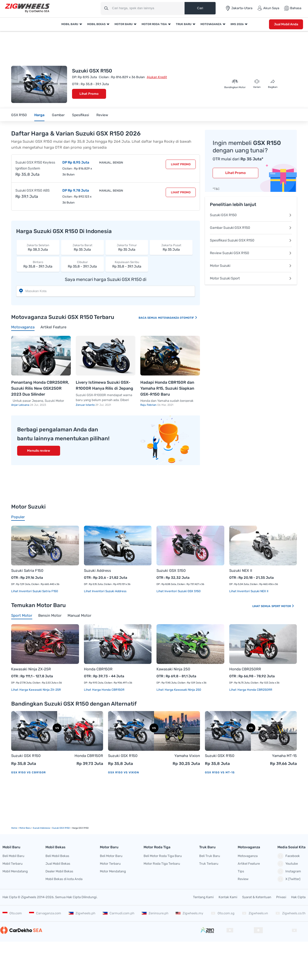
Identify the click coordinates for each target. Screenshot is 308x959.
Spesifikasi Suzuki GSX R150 (251, 240)
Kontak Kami (228, 897)
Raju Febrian (148, 405)
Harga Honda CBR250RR (254, 689)
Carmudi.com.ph (118, 913)
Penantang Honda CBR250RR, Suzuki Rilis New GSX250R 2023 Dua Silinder (40, 388)
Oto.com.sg (222, 913)
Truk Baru (184, 24)
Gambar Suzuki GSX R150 (251, 228)
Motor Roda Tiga (154, 24)
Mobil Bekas (96, 24)
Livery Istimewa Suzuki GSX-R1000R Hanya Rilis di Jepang (104, 385)
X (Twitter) (288, 879)
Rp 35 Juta (82, 247)
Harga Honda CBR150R (107, 689)
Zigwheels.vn (255, 913)
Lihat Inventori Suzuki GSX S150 (178, 591)
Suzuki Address (97, 570)
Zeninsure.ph (155, 913)
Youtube (287, 864)
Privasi (281, 897)
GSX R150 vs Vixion (123, 772)
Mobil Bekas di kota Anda (63, 879)
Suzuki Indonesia (41, 828)
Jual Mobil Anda (286, 24)
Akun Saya (268, 8)
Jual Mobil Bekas (57, 863)
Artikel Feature (249, 863)
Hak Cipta (298, 897)
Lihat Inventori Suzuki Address (105, 591)
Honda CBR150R (98, 669)
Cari (200, 8)
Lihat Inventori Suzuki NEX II (248, 591)
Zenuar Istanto (85, 405)
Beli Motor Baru (111, 856)
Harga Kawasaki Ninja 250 (182, 689)
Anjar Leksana (20, 405)
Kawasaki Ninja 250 (173, 669)
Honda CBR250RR (245, 669)
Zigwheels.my (189, 913)
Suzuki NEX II (240, 570)
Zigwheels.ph (82, 913)
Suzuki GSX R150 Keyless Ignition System (35, 165)
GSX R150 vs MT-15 (220, 772)
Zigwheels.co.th (290, 913)
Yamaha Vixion (187, 756)
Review (102, 115)
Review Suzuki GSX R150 (251, 253)
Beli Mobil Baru (13, 856)
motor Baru (25, 828)
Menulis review (38, 450)
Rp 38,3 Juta (38, 247)
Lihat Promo (89, 94)
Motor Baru (124, 24)
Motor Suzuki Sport (251, 278)
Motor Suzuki (251, 266)
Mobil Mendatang (15, 871)
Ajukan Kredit (157, 77)
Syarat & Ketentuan (256, 897)
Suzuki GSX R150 (251, 215)
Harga (39, 115)
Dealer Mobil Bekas (59, 871)
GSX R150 (19, 115)
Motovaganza (211, 24)
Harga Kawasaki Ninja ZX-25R (40, 689)
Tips (241, 871)
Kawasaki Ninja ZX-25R (31, 669)
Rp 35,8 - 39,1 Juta (38, 264)
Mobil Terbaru (12, 863)
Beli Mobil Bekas (57, 856)
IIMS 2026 (237, 24)
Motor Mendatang (113, 871)
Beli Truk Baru (209, 856)
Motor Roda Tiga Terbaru (162, 863)
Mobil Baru (69, 24)
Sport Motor (282, 606)
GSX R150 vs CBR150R (28, 772)
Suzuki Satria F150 (27, 570)
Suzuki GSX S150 (171, 570)
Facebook (288, 856)
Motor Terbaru (110, 863)
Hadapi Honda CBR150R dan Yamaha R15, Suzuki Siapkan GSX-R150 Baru (167, 388)
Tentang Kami (203, 897)
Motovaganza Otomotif (177, 317)
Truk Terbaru (208, 863)
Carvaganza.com (45, 913)
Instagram (289, 871)
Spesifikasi (80, 115)
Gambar (58, 115)
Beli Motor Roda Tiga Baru (163, 856)
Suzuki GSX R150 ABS (32, 190)
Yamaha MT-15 (284, 756)
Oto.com (12, 913)
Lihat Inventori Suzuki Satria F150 (34, 591)
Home (14, 828)
